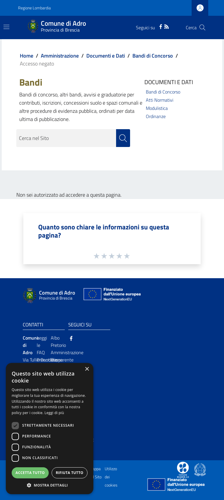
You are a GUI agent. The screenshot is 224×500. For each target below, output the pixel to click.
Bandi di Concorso (152, 56)
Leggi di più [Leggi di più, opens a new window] (54, 412)
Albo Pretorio (58, 341)
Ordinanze (156, 116)
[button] (50, 485)
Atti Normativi (159, 99)
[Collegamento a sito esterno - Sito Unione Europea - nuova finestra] (111, 296)
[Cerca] (202, 27)
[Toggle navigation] (6, 26)
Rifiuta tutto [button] (69, 472)
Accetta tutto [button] (30, 472)
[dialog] (49, 428)
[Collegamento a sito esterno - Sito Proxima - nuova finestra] (183, 469)
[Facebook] (161, 26)
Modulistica (157, 108)
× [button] (87, 369)
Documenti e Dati (105, 56)
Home (26, 56)
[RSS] (166, 26)
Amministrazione (60, 56)
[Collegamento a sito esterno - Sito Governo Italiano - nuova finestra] (200, 469)
